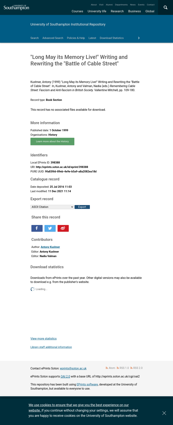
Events (141, 4)
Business (134, 11)
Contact (151, 4)
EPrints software (87, 384)
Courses (77, 11)
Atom (112, 368)
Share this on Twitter (50, 228)
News (132, 4)
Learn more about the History (52, 141)
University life (97, 11)
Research (117, 11)
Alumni (109, 4)
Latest (92, 38)
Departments (121, 4)
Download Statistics (112, 38)
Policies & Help (76, 38)
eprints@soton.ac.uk (73, 368)
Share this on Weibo (63, 228)
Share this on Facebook (37, 228)
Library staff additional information (51, 347)
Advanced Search (52, 38)
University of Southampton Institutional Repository (67, 24)
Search (34, 38)
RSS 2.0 (138, 368)
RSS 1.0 (124, 368)
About (94, 4)
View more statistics (43, 338)
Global (149, 11)
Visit (101, 4)
